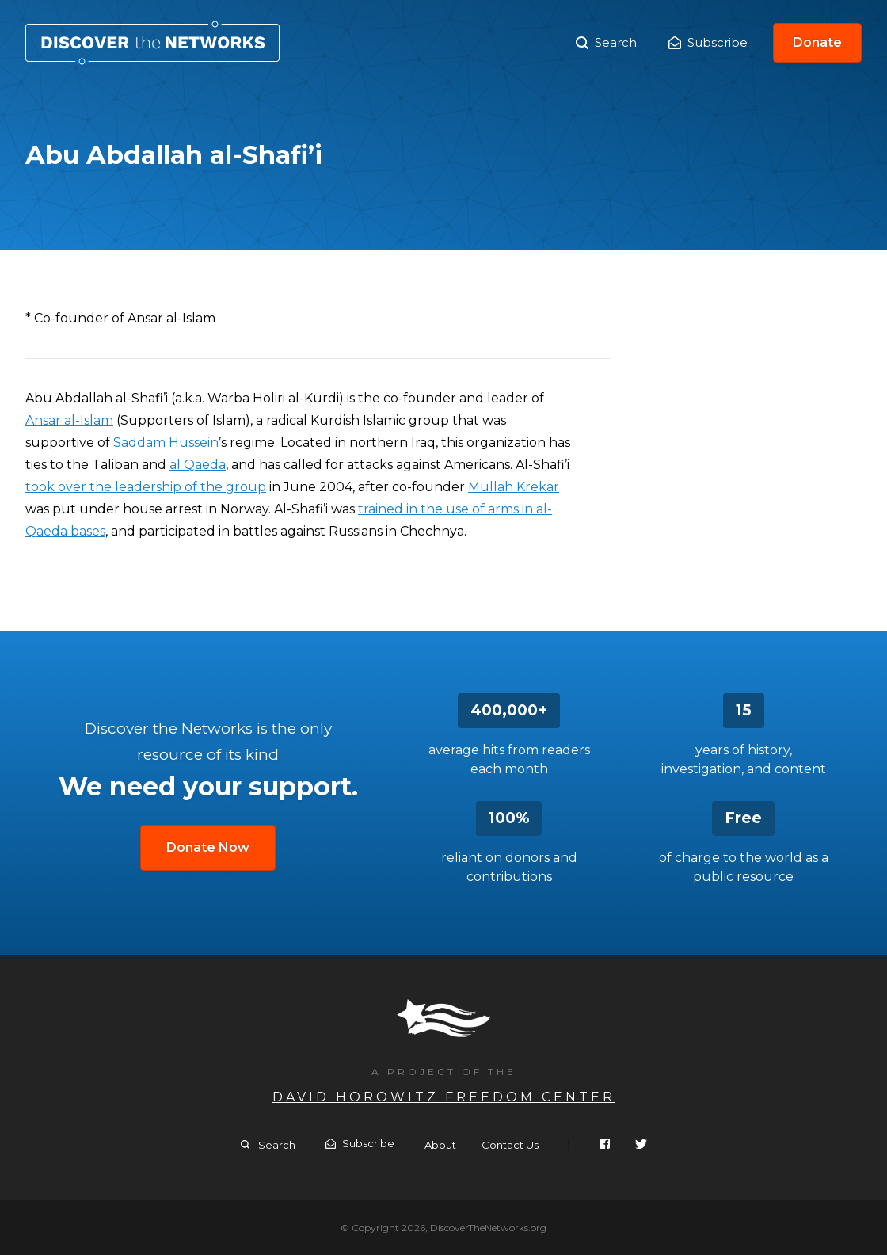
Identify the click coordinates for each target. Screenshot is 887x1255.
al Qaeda (197, 464)
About (440, 1145)
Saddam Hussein (166, 442)
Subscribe (708, 42)
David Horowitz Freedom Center (443, 1096)
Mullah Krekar (513, 486)
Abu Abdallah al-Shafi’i (152, 43)
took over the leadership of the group (145, 486)
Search (606, 42)
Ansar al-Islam (69, 420)
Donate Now (207, 847)
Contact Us (510, 1145)
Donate (817, 42)
